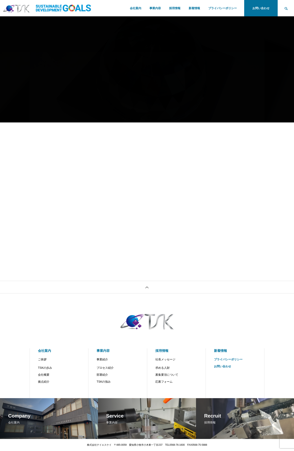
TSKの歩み (45, 367)
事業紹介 (102, 359)
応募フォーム (164, 381)
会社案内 (135, 8)
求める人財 (162, 367)
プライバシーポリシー (222, 8)
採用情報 (174, 8)
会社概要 (43, 374)
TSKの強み (104, 381)
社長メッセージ (165, 359)
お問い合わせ (261, 8)
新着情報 (194, 8)
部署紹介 (102, 374)
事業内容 (155, 8)
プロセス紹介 (105, 367)
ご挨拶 (42, 359)
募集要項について (166, 374)
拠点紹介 (43, 381)
